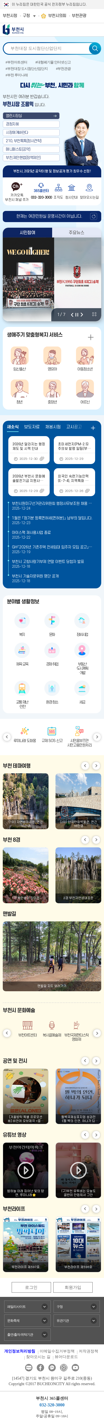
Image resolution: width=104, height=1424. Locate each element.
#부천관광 (63, 68)
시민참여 (27, 232)
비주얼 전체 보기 (94, 314)
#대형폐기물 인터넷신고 (53, 62)
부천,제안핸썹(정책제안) (23, 158)
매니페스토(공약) (18, 149)
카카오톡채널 (52, 1367)
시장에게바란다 (17, 132)
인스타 (63, 1367)
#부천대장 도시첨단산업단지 (27, 68)
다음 (82, 314)
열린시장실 (14, 116)
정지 (77, 314)
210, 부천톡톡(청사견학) (24, 141)
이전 (72, 314)
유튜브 (75, 1367)
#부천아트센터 (16, 62)
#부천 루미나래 (17, 75)
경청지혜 (12, 124)
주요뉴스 (76, 232)
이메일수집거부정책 (57, 1351)
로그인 (31, 1287)
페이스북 (40, 1367)
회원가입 (73, 1287)
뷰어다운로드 (66, 1357)
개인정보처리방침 (19, 1351)
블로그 (28, 1367)
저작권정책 (88, 1351)
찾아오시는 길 (38, 1357)
